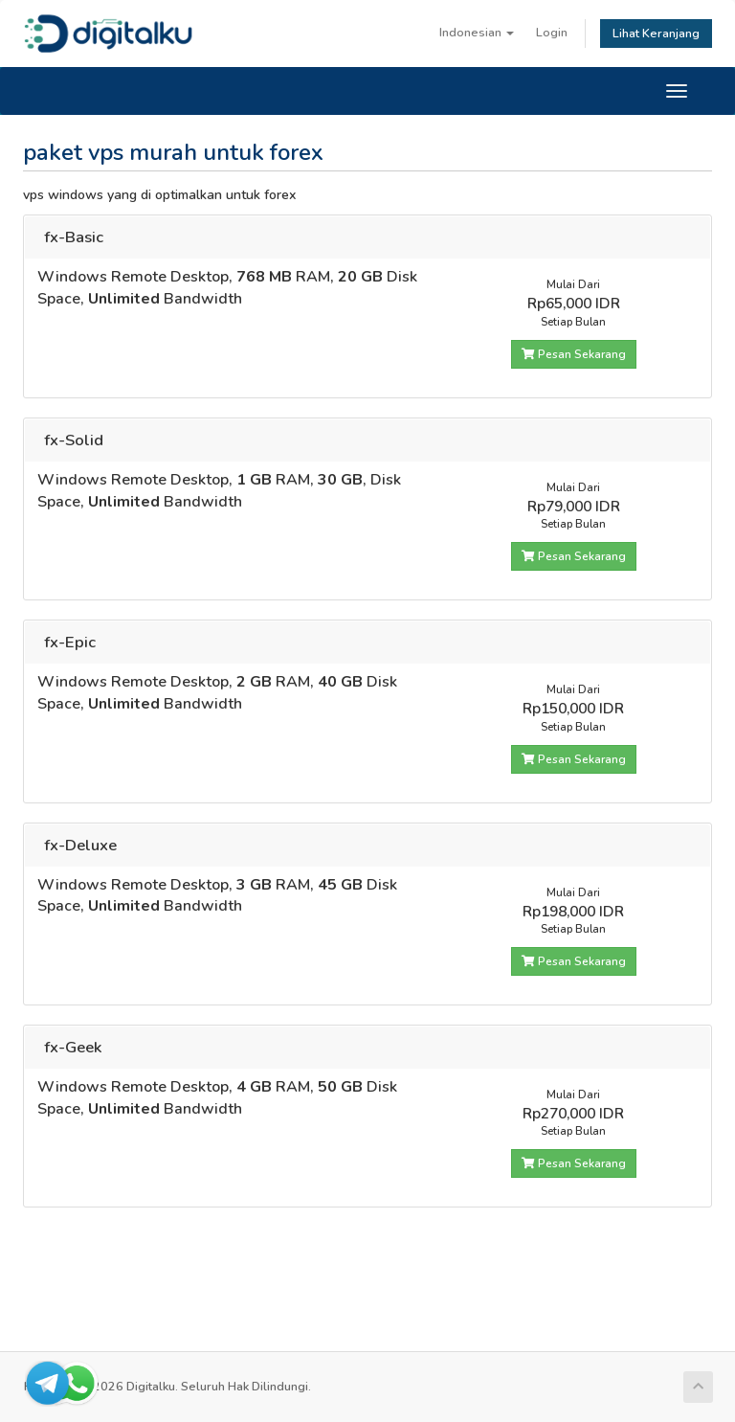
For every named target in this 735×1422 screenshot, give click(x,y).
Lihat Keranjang (656, 33)
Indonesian (476, 32)
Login (552, 32)
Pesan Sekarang (574, 354)
